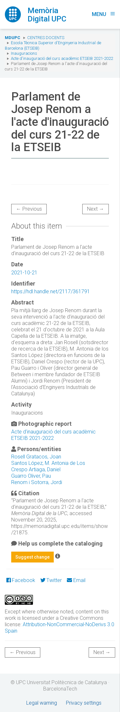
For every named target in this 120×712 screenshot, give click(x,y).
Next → (95, 209)
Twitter (51, 580)
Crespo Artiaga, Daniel (35, 469)
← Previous (29, 209)
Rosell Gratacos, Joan (36, 457)
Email (76, 580)
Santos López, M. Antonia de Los (48, 463)
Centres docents (45, 37)
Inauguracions (24, 53)
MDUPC (12, 37)
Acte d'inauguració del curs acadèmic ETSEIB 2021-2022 (62, 58)
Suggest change (32, 557)
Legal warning (41, 703)
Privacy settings (83, 703)
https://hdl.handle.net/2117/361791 (50, 291)
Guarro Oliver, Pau (31, 476)
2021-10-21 (24, 273)
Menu (103, 14)
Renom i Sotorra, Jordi (36, 482)
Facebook (20, 580)
